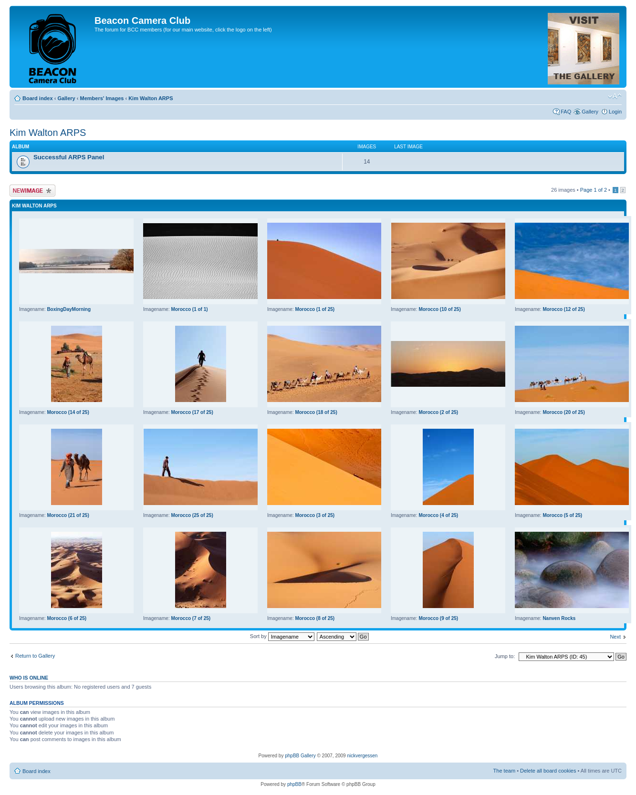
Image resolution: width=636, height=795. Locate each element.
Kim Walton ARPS (150, 98)
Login (615, 111)
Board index (37, 98)
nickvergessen (362, 755)
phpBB (294, 784)
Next (615, 637)
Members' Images (102, 98)
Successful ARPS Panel (68, 157)
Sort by (282, 636)
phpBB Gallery (300, 755)
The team (504, 771)
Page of (593, 190)
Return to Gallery (35, 656)
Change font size (615, 96)
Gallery (66, 98)
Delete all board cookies (548, 771)
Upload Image (32, 190)
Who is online (29, 678)
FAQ (566, 111)
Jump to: (505, 656)
